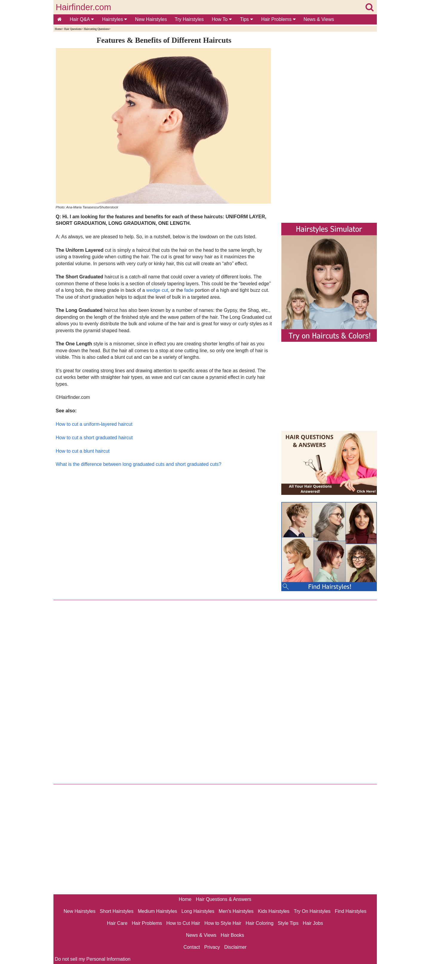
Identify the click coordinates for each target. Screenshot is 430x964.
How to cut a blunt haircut (83, 451)
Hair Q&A (82, 19)
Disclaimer (235, 947)
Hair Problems (278, 19)
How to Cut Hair (183, 923)
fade (189, 290)
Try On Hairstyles (312, 911)
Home (58, 28)
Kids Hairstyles (274, 911)
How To (222, 19)
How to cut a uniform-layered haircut (94, 424)
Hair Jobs (313, 923)
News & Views (319, 19)
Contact (191, 947)
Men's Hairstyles (236, 911)
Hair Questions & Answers (223, 899)
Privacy (212, 947)
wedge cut (157, 290)
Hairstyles (114, 19)
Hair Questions (73, 28)
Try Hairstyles (189, 19)
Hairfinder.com (83, 7)
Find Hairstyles (350, 911)
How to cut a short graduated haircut (94, 437)
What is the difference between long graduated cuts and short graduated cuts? (139, 464)
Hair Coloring (259, 923)
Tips (246, 19)
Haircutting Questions (96, 28)
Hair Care (117, 923)
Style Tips (288, 923)
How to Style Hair (222, 923)
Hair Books (232, 935)
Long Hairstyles (198, 911)
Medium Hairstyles (157, 911)
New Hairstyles (151, 19)
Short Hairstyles (116, 911)
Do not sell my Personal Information (92, 959)
